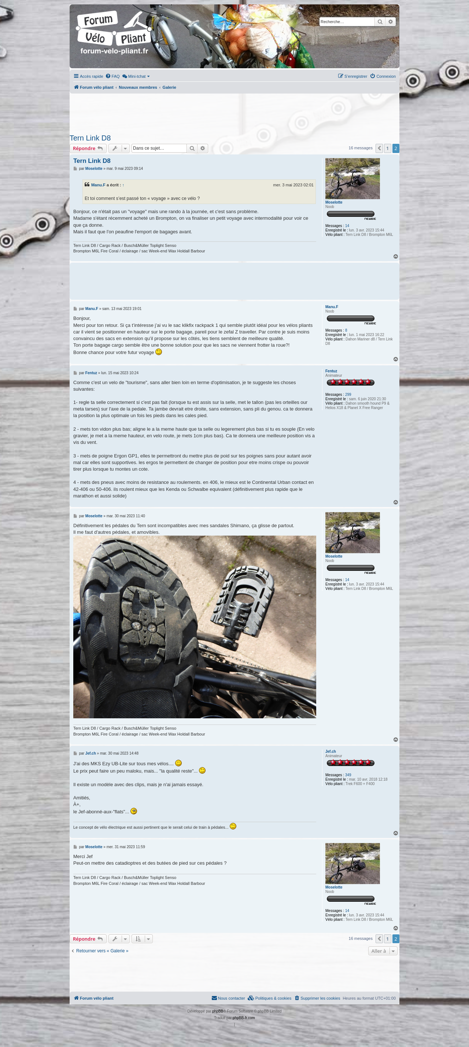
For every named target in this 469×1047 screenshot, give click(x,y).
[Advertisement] (234, 111)
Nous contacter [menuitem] (228, 997)
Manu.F (98, 185)
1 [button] (387, 148)
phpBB (217, 1011)
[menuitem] (112, 76)
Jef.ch (330, 751)
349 (348, 775)
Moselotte (334, 202)
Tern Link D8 (90, 138)
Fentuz (331, 371)
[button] (379, 148)
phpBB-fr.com (244, 1018)
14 (347, 226)
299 (348, 395)
